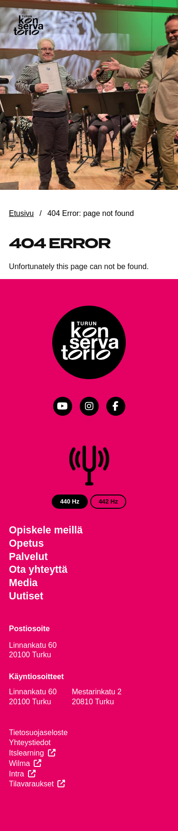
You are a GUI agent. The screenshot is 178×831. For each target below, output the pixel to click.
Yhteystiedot (30, 742)
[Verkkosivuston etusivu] (28, 26)
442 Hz (108, 501)
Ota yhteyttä (38, 569)
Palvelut (28, 556)
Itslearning (26, 753)
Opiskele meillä (46, 530)
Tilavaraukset (31, 784)
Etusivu (21, 213)
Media (23, 582)
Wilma (19, 763)
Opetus (26, 543)
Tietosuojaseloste (38, 732)
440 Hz (70, 501)
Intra (16, 774)
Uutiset (26, 596)
